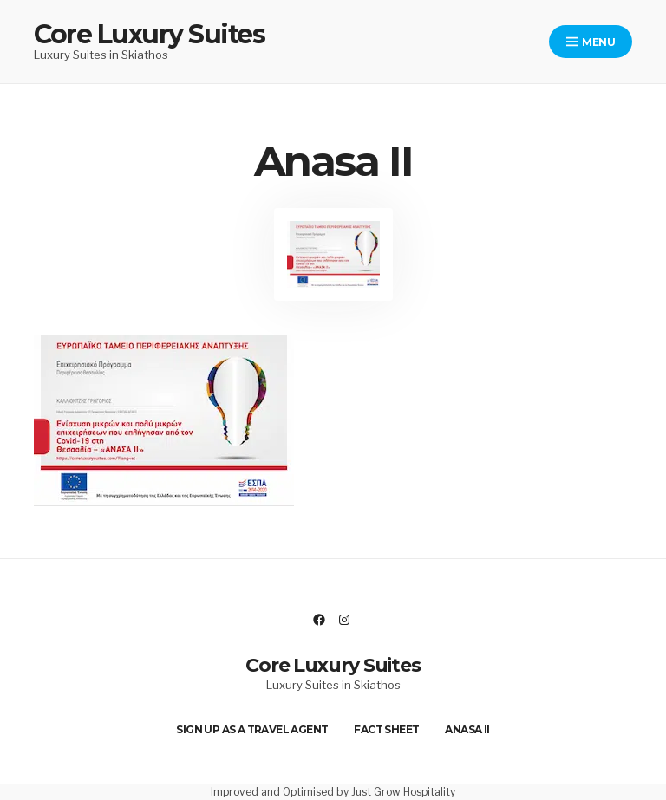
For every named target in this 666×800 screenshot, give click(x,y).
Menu (590, 42)
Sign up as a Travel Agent (252, 729)
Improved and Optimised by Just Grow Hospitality (333, 791)
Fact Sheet (386, 729)
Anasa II (467, 729)
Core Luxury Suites (149, 34)
